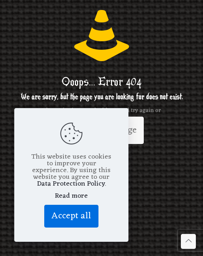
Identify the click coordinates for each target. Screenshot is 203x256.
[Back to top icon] (188, 241)
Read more (71, 196)
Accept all (71, 216)
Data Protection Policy (71, 184)
